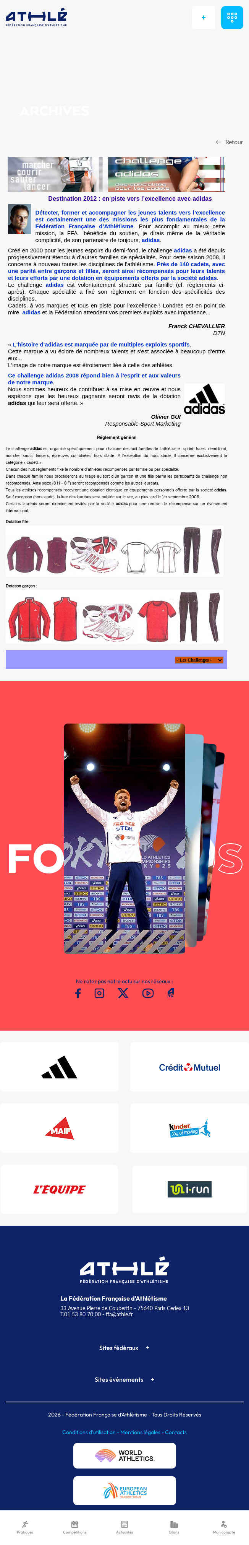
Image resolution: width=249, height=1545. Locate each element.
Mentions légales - (142, 1432)
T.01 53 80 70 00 (80, 1314)
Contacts (176, 1432)
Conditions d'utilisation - (91, 1432)
